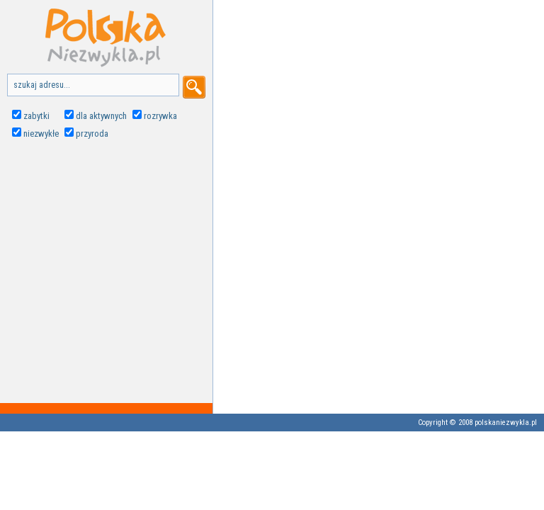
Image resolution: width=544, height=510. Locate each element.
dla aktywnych (101, 115)
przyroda (92, 133)
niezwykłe (41, 133)
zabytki (36, 115)
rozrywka (160, 115)
